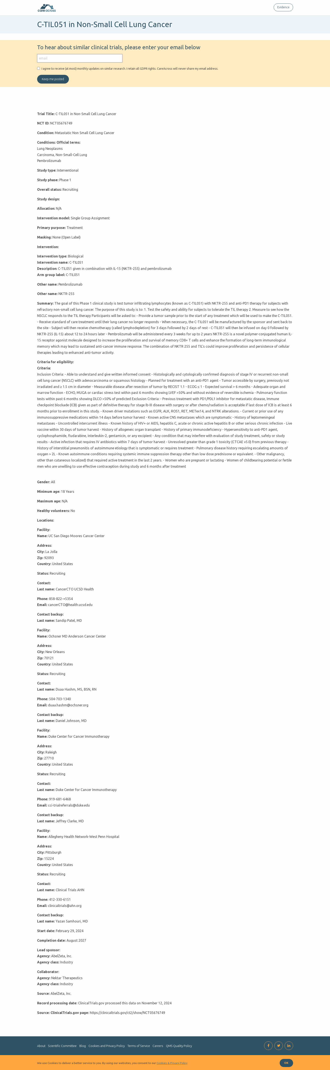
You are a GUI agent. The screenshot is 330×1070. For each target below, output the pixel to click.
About (41, 1046)
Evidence (283, 7)
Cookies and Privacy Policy (107, 1046)
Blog (82, 1046)
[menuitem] (282, 7)
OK (286, 1062)
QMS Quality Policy (179, 1046)
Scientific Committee (62, 1046)
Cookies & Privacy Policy (172, 1063)
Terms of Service (139, 1046)
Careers (158, 1046)
